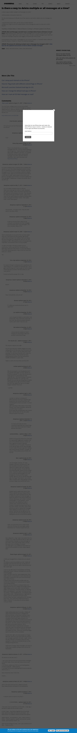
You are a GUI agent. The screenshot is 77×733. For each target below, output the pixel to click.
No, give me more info (62, 730)
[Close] (54, 110)
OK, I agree (52, 730)
